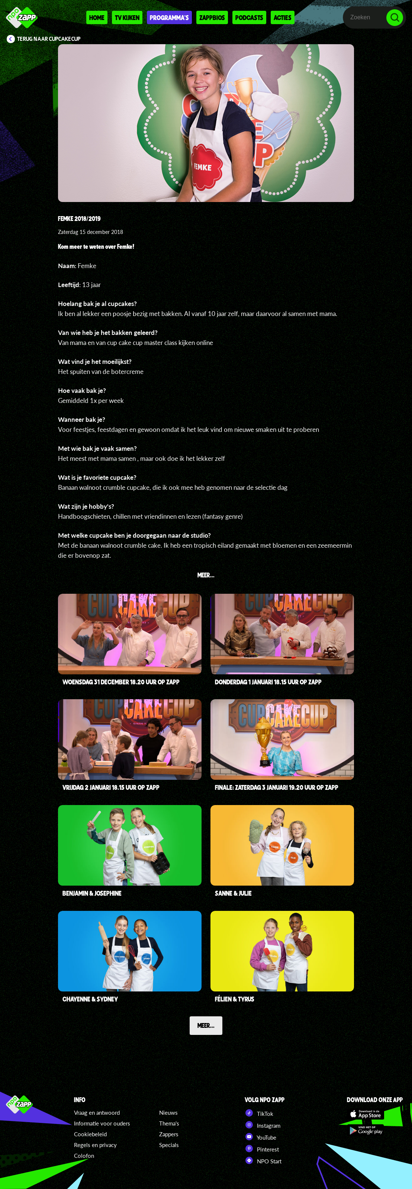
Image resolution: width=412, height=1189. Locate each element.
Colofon (84, 1155)
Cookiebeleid (90, 1134)
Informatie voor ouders (102, 1123)
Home (96, 17)
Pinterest (262, 1148)
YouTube (260, 1136)
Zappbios (212, 17)
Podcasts (249, 17)
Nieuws (168, 1112)
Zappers (168, 1134)
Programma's (169, 17)
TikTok (259, 1112)
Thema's (169, 1123)
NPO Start (263, 1160)
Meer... (206, 1025)
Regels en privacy (95, 1144)
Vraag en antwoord (97, 1112)
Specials (169, 1144)
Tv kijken (127, 17)
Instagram (262, 1124)
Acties (283, 17)
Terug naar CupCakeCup (49, 39)
